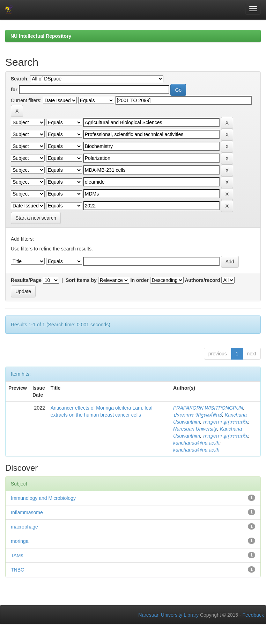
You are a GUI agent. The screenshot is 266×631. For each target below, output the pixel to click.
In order (140, 280)
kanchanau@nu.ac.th (196, 443)
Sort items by (81, 280)
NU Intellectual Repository (40, 36)
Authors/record (202, 280)
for (14, 89)
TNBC (17, 570)
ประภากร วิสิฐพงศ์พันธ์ (197, 415)
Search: (20, 78)
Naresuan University (195, 429)
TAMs (17, 555)
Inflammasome (27, 512)
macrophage (24, 527)
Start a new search (35, 218)
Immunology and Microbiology (43, 498)
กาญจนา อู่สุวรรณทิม (225, 422)
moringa (20, 541)
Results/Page (26, 280)
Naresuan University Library (168, 615)
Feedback (253, 615)
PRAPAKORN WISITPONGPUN (208, 408)
